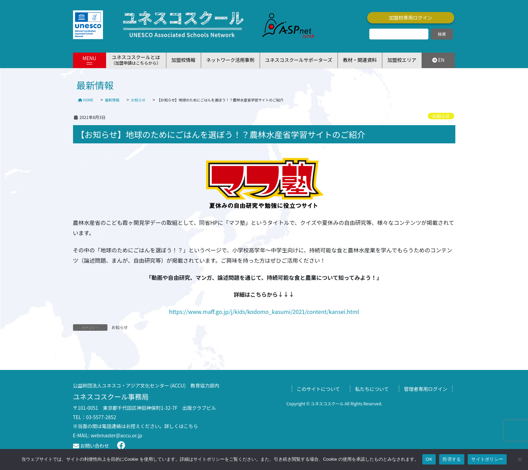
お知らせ (441, 116)
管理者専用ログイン (425, 388)
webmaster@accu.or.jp (116, 435)
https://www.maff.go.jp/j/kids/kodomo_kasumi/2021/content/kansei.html (264, 311)
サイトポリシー (487, 459)
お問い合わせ (91, 445)
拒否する (452, 459)
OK (429, 459)
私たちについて (372, 388)
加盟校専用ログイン (410, 17)
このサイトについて (318, 388)
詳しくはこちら (181, 426)
